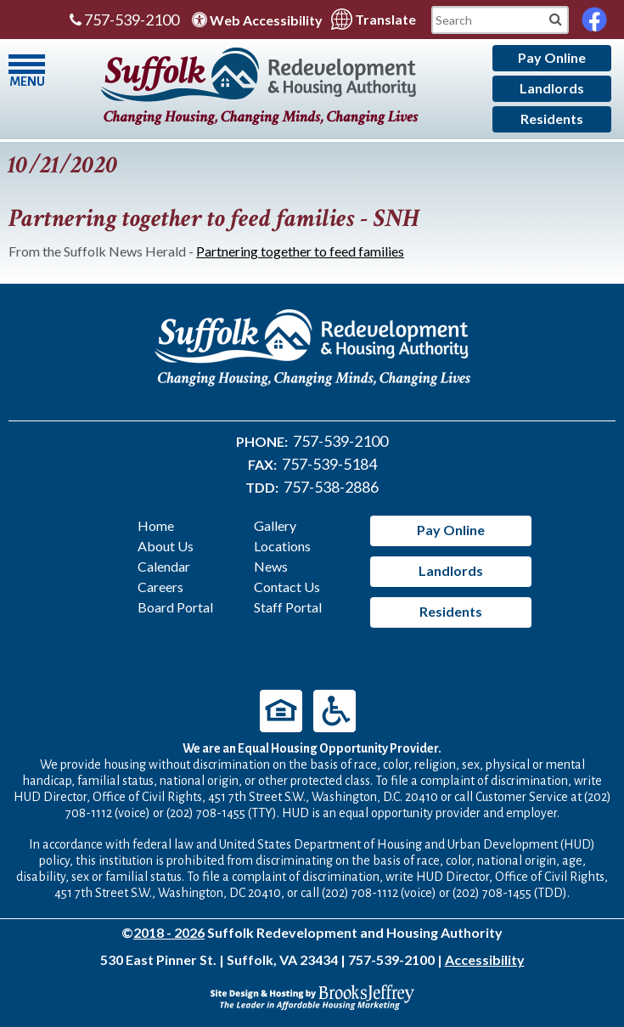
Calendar (164, 566)
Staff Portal (288, 607)
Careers (160, 586)
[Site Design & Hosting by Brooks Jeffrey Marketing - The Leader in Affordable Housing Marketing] (312, 995)
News (271, 566)
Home (156, 525)
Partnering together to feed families (300, 251)
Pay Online (552, 57)
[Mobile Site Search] (555, 18)
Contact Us (287, 586)
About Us (166, 546)
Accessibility (485, 959)
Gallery (275, 525)
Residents (551, 118)
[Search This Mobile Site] (500, 20)
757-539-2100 (124, 19)
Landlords (552, 88)
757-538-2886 (331, 486)
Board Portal (175, 607)
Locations (282, 546)
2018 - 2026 (169, 932)
